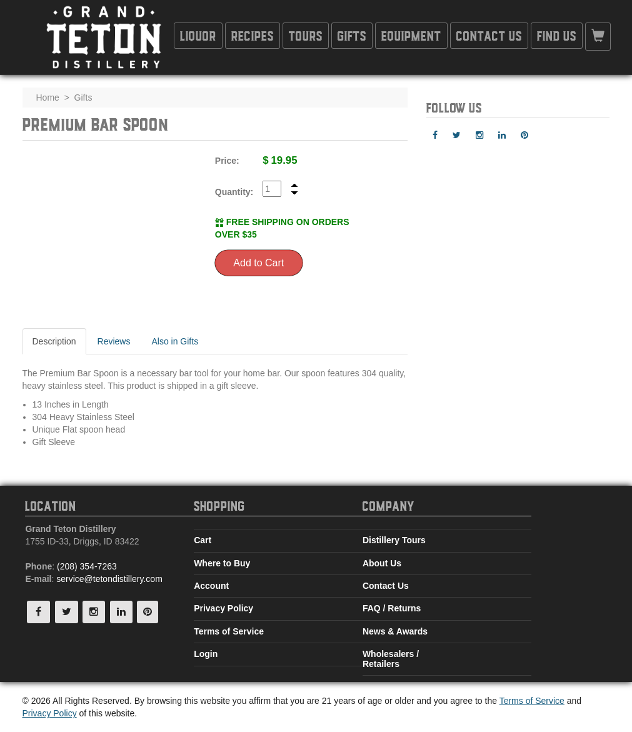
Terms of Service (229, 631)
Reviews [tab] (114, 341)
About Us (382, 563)
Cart (202, 540)
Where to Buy (222, 563)
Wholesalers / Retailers (391, 658)
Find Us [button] (556, 35)
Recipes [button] (252, 35)
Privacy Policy (223, 608)
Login (206, 654)
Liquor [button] (198, 35)
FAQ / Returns (392, 608)
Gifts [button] (352, 35)
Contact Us (386, 586)
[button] (598, 37)
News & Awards (395, 631)
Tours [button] (306, 35)
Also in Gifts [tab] (174, 341)
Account (211, 586)
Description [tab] (54, 341)
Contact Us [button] (489, 35)
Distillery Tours (394, 540)
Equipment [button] (411, 35)
